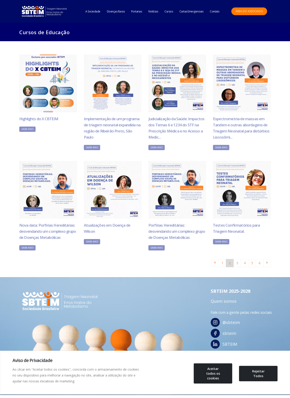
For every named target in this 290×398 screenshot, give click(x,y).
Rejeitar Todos (258, 373)
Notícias (153, 11)
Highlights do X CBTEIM (38, 118)
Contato (215, 11)
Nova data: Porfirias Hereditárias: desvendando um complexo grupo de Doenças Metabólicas (47, 231)
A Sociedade (92, 11)
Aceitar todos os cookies (213, 373)
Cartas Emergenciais (191, 11)
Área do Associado (249, 11)
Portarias (136, 11)
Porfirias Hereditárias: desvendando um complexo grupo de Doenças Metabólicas (176, 231)
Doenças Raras (116, 11)
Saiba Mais (27, 129)
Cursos (168, 11)
